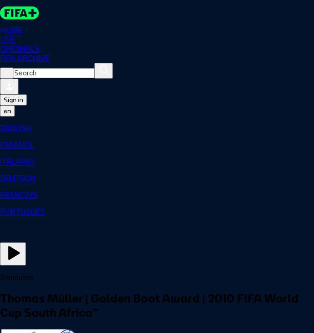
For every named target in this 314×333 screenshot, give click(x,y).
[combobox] (53, 73)
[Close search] (6, 73)
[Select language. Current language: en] (7, 111)
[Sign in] (9, 86)
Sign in (13, 100)
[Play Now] (13, 253)
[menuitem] (157, 128)
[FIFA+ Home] (19, 13)
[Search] (103, 71)
